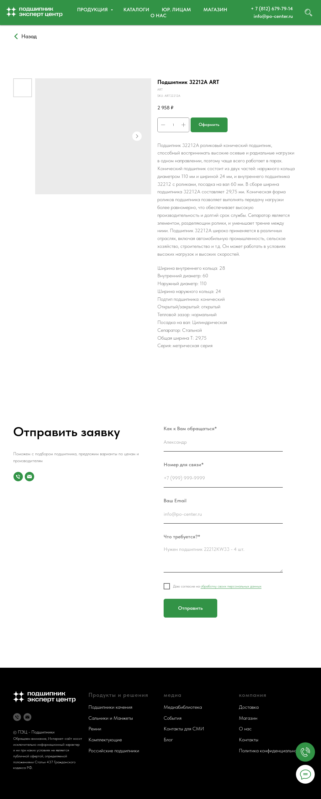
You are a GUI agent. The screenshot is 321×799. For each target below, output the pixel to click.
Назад (29, 36)
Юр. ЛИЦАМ (176, 10)
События (173, 718)
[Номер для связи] (18, 476)
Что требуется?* (182, 537)
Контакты (248, 740)
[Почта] (29, 476)
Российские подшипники (113, 751)
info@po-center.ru (273, 16)
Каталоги (136, 10)
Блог (168, 740)
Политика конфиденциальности (271, 751)
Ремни (94, 729)
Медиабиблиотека (183, 707)
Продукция (93, 10)
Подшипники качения (110, 707)
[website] (308, 12)
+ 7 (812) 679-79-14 (272, 9)
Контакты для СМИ (184, 729)
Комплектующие (105, 740)
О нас (158, 15)
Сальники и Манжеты (110, 718)
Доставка (249, 707)
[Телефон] (17, 717)
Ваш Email (175, 501)
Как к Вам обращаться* (190, 428)
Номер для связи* (184, 464)
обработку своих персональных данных (231, 586)
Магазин (215, 10)
